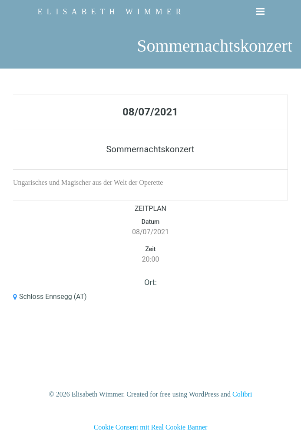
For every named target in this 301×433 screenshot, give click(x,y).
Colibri (242, 394)
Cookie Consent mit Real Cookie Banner (151, 427)
